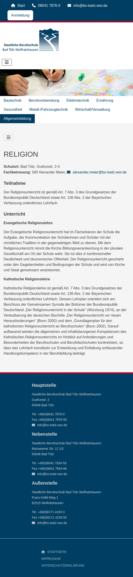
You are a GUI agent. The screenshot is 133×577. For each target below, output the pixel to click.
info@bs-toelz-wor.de (90, 5)
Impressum (51, 558)
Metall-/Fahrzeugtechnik (48, 109)
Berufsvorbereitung (44, 100)
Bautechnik (12, 100)
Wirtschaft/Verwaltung (92, 109)
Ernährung (104, 100)
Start (21, 5)
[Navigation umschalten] (7, 62)
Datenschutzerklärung (62, 565)
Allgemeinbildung (17, 118)
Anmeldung (20, 15)
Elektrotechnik (77, 100)
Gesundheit (13, 109)
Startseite (56, 552)
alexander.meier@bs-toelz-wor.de (100, 172)
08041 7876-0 (49, 5)
